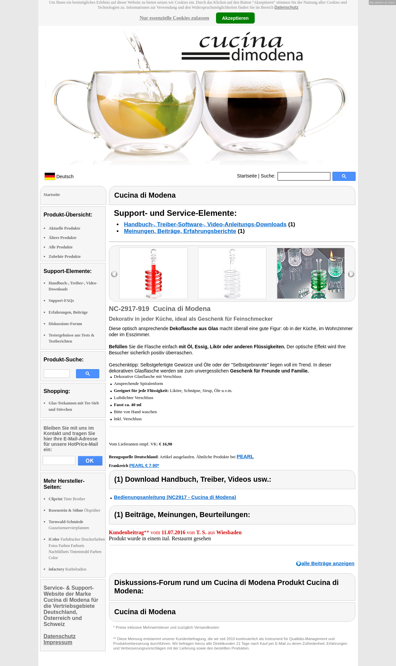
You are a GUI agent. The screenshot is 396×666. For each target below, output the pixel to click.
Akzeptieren (235, 18)
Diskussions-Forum (65, 323)
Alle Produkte (61, 247)
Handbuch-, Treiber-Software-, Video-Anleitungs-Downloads (205, 224)
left (114, 274)
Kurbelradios (67, 569)
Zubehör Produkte (65, 256)
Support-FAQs (61, 300)
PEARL (245, 456)
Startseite (247, 176)
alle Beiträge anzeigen (328, 563)
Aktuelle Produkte (64, 228)
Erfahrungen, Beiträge (68, 312)
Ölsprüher (75, 510)
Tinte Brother (67, 499)
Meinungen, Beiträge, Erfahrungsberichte (180, 231)
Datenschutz (286, 7)
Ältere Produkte (63, 237)
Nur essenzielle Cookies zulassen (174, 18)
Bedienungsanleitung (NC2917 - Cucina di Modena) (175, 497)
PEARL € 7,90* (144, 465)
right (351, 274)
